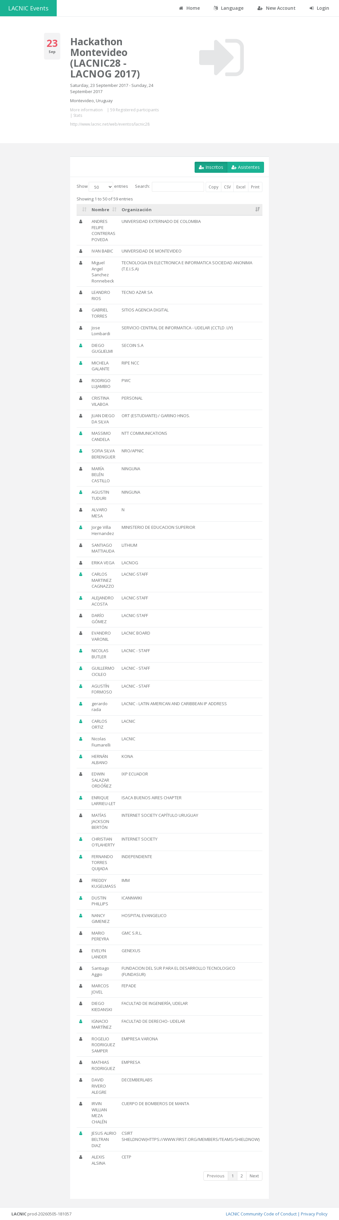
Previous (216, 1176)
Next (254, 1176)
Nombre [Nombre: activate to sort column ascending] (100, 209)
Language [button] (228, 8)
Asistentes (245, 167)
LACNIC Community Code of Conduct (261, 1214)
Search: (169, 187)
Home (189, 8)
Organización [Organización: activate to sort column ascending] (137, 209)
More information (86, 110)
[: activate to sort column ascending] (83, 210)
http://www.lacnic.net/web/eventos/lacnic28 (110, 124)
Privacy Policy (314, 1214)
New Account (277, 8)
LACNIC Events (28, 8)
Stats (77, 115)
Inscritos (211, 167)
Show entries (102, 187)
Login (319, 8)
